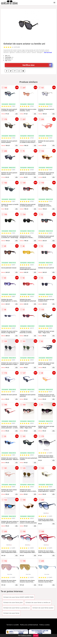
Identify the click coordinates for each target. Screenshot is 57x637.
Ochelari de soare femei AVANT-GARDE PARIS (18, 597)
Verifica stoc (37, 65)
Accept (36, 635)
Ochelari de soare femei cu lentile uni (37, 602)
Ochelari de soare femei (11, 613)
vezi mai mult (48, 52)
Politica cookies (44, 625)
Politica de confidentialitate (29, 625)
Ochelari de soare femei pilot (13, 602)
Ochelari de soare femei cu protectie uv (16, 608)
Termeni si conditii (12, 625)
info (16, 113)
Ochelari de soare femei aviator (42, 608)
